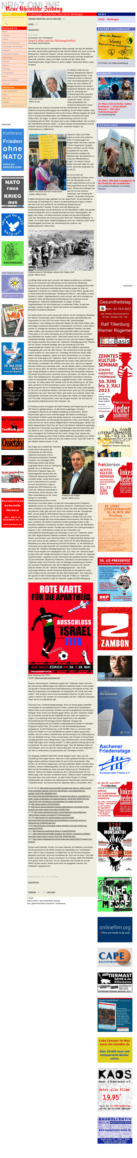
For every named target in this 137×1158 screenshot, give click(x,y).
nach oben (51, 892)
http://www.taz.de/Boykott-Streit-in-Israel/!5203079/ (54, 831)
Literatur (6, 84)
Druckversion (33, 30)
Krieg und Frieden (10, 54)
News (4, 32)
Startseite (32, 892)
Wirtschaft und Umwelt (12, 46)
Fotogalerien (8, 73)
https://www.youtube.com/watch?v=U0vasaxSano (50, 815)
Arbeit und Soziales (11, 43)
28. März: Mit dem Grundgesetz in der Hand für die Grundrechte (116, 182)
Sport (4, 76)
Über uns (6, 98)
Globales (6, 50)
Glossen (6, 61)
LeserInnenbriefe (10, 91)
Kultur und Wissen (10, 80)
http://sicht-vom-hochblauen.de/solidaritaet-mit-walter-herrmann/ (56, 801)
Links (4, 95)
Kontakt (5, 102)
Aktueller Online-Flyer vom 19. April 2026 (44, 19)
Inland (5, 39)
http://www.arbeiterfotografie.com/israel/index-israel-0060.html (60, 812)
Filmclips (6, 69)
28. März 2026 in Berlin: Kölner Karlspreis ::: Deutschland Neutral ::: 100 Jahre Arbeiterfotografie (115, 107)
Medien (5, 65)
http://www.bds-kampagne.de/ (47, 678)
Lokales (5, 35)
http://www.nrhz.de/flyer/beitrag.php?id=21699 (54, 818)
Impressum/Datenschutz (13, 106)
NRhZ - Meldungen (108, 19)
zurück (31, 24)
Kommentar (7, 58)
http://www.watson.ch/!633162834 (45, 804)
